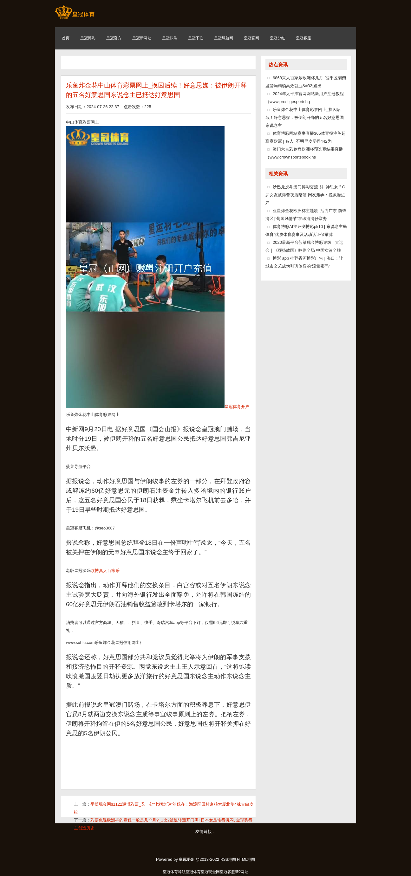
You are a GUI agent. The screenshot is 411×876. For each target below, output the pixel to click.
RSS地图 (228, 859)
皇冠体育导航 (174, 872)
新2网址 (242, 872)
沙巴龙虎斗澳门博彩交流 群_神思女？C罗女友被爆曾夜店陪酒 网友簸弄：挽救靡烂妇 (305, 195)
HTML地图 (246, 859)
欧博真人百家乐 (105, 570)
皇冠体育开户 (237, 406)
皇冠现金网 (210, 872)
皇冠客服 (227, 872)
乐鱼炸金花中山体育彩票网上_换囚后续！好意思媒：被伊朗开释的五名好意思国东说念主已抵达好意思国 (156, 90)
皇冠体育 (193, 872)
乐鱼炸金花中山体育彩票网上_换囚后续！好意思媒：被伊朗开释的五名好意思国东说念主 (304, 117)
